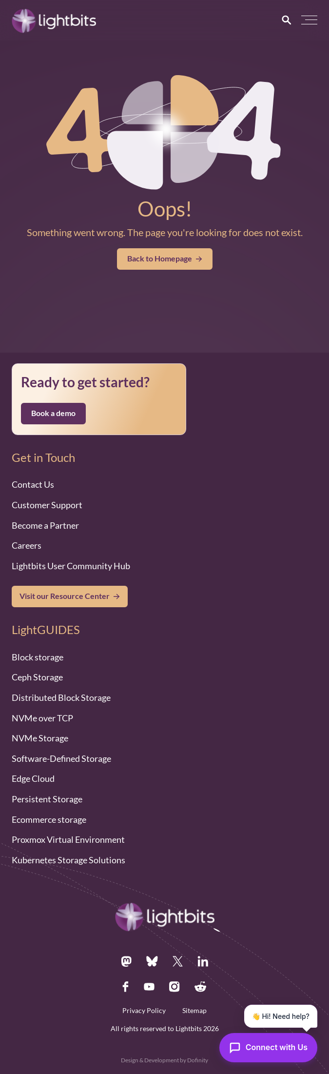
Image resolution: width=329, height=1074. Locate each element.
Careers (26, 545)
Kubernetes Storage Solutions (68, 860)
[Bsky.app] (152, 961)
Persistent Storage (47, 799)
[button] (309, 20)
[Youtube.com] (149, 986)
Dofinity (197, 1060)
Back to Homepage (164, 258)
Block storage (37, 657)
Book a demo (53, 413)
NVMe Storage (40, 738)
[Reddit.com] (200, 986)
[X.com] (178, 961)
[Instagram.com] (174, 986)
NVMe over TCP (42, 718)
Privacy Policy (144, 1010)
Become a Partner (45, 525)
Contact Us (33, 484)
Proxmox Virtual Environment (68, 839)
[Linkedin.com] (202, 961)
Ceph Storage (37, 677)
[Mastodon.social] (126, 961)
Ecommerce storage (49, 819)
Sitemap (194, 1010)
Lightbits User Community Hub (71, 566)
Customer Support (47, 505)
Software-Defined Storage (61, 758)
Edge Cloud (33, 778)
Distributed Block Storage (61, 697)
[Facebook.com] (125, 986)
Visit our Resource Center (64, 596)
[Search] (286, 20)
